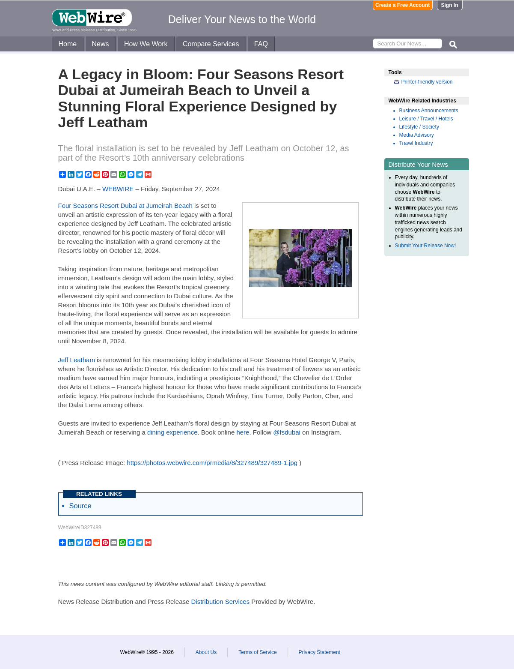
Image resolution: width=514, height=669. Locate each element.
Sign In (449, 5)
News (100, 44)
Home (68, 44)
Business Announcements (428, 111)
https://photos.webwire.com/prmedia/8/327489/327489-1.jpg (212, 462)
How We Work (146, 44)
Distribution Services (220, 601)
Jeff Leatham (76, 359)
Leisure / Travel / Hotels (426, 119)
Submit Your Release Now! (425, 246)
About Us (206, 652)
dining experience (172, 432)
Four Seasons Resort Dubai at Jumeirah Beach (125, 205)
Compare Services (211, 44)
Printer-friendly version (427, 82)
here (242, 432)
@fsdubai (286, 432)
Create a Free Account (402, 5)
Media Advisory (416, 135)
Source (80, 506)
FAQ (261, 44)
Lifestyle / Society (419, 127)
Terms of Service (257, 652)
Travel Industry (416, 143)
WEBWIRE (118, 188)
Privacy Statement (319, 652)
